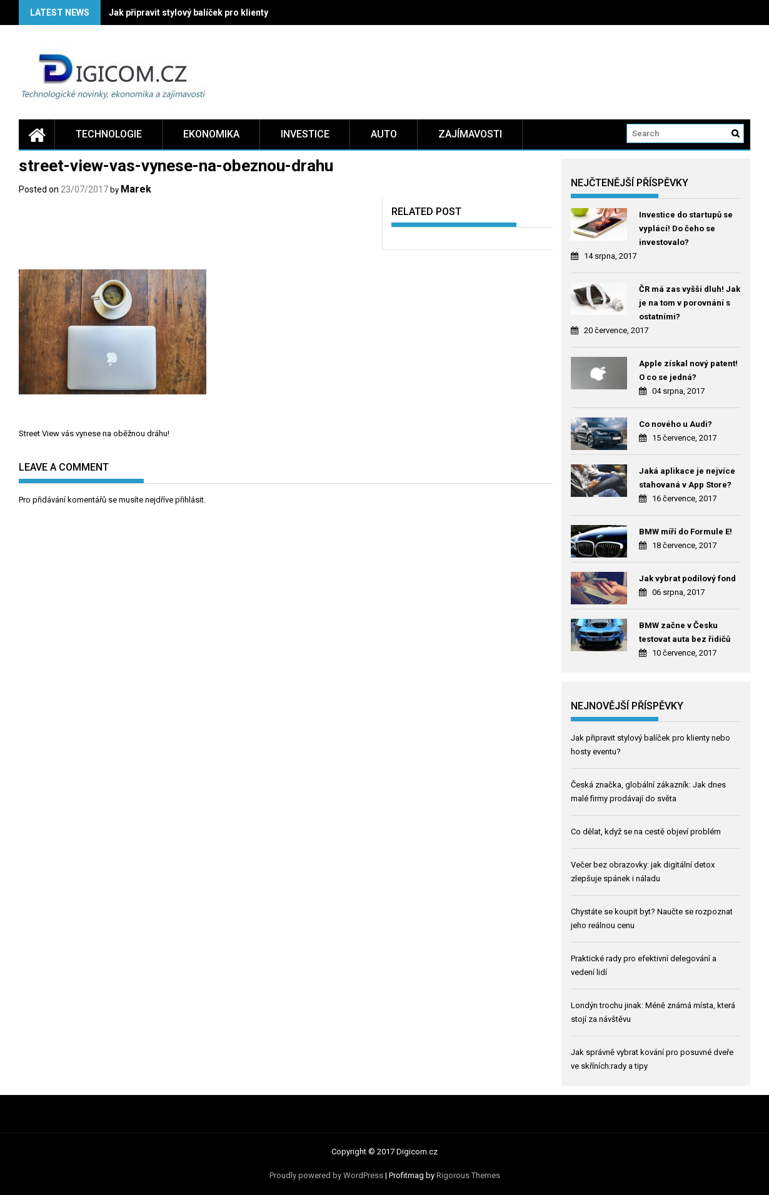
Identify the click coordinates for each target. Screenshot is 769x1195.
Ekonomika (211, 134)
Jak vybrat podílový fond (687, 578)
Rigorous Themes (468, 1175)
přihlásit (189, 499)
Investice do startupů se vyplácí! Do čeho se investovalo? (686, 228)
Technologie (109, 134)
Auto (384, 134)
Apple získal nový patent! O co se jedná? (688, 370)
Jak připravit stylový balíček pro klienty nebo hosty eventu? (229, 13)
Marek (136, 189)
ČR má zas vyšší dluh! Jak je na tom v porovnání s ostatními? (689, 302)
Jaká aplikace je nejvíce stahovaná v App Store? (687, 477)
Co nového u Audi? (675, 424)
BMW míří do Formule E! (685, 531)
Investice (305, 134)
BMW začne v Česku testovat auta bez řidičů (684, 632)
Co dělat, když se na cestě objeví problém (646, 831)
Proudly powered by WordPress (326, 1175)
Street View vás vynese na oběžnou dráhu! (94, 433)
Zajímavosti (470, 134)
